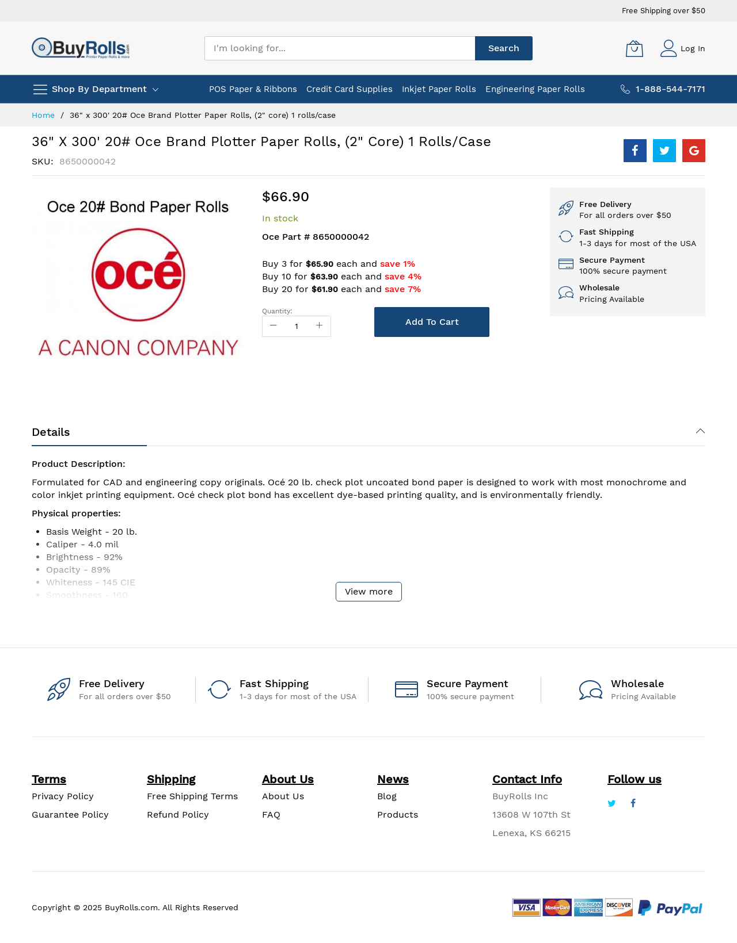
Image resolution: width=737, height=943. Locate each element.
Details (51, 432)
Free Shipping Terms (192, 796)
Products (397, 814)
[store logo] (81, 48)
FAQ (271, 814)
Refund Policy (178, 814)
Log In (693, 48)
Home (43, 115)
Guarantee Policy (70, 814)
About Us (283, 796)
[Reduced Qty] (273, 326)
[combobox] (339, 48)
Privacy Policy (63, 796)
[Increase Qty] (319, 326)
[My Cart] (634, 48)
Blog (387, 796)
